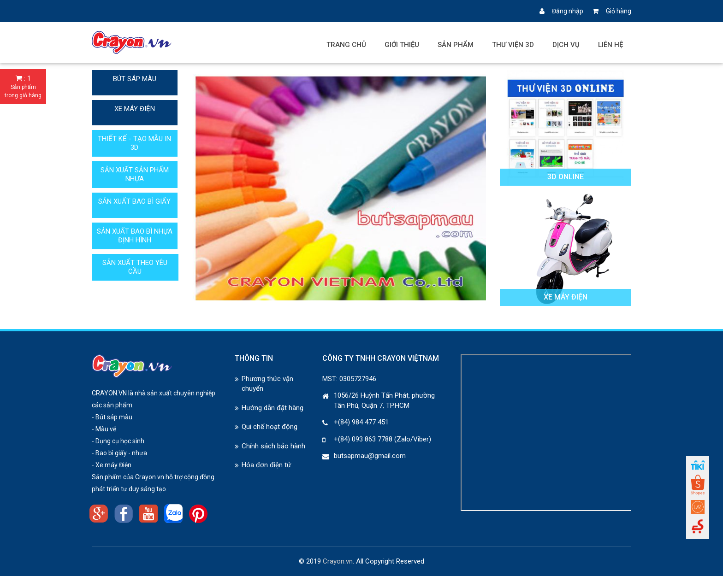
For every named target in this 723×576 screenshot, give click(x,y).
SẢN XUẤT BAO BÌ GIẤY (134, 201)
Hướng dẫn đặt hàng (272, 408)
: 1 (23, 87)
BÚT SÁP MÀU (134, 79)
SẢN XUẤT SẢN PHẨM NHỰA (135, 174)
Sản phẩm (456, 45)
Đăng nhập (561, 11)
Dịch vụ (566, 45)
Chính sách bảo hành (273, 446)
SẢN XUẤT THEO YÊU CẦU (134, 267)
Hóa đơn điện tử (266, 465)
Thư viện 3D (513, 45)
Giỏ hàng (612, 11)
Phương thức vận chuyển (267, 384)
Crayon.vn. (338, 561)
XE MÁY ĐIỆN (134, 109)
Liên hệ (610, 45)
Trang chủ (346, 45)
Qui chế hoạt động (269, 427)
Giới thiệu (402, 45)
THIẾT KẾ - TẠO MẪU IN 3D (134, 143)
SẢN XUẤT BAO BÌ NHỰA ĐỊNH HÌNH (134, 235)
